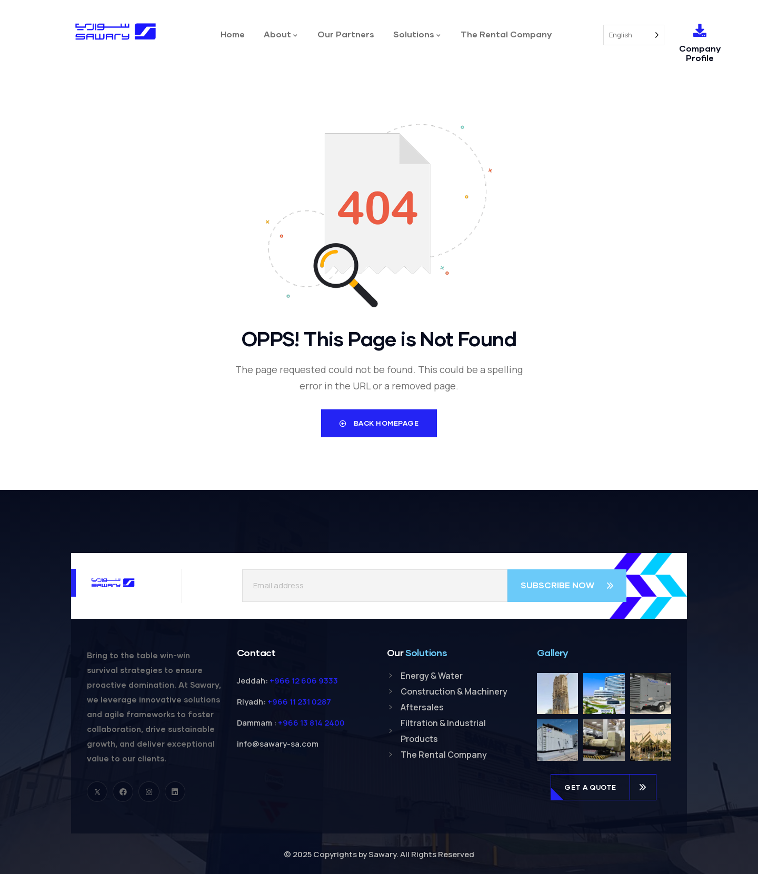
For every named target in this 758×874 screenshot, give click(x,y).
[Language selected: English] (633, 35)
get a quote (590, 785)
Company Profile (700, 53)
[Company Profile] (699, 30)
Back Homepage (379, 423)
